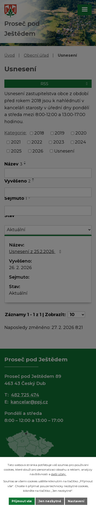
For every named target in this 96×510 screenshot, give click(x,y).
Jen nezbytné (49, 501)
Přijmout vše (22, 501)
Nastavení (76, 501)
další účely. (58, 474)
